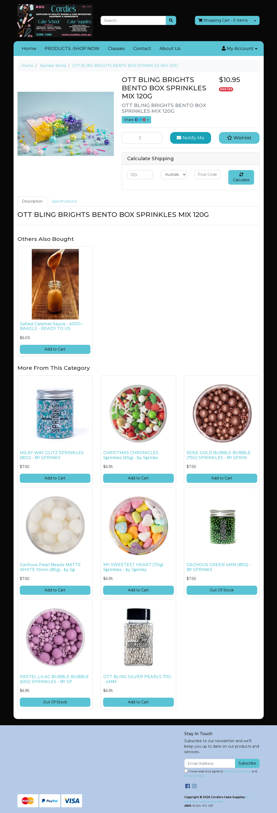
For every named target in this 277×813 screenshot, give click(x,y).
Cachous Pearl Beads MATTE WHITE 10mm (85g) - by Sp (50, 567)
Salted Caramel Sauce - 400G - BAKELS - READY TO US (51, 326)
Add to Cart (55, 349)
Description (32, 201)
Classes (116, 48)
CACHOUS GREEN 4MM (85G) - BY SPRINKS (219, 567)
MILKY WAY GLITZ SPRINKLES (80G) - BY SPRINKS (52, 455)
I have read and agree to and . (220, 773)
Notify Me (190, 137)
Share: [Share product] (135, 120)
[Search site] (171, 20)
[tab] (32, 201)
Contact (142, 48)
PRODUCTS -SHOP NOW (72, 48)
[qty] (140, 174)
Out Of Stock (222, 590)
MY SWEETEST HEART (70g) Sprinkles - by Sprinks (133, 567)
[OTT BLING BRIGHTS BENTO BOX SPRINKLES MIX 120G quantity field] (142, 137)
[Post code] (207, 174)
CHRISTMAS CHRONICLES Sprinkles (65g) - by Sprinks (130, 455)
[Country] (174, 174)
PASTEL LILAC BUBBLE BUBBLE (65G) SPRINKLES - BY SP (54, 679)
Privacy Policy (194, 776)
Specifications (64, 201)
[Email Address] (210, 763)
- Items (223, 20)
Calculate (241, 177)
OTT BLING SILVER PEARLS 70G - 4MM (137, 679)
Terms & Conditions (237, 771)
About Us (170, 48)
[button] (239, 48)
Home (29, 48)
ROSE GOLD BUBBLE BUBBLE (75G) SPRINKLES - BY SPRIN (219, 455)
